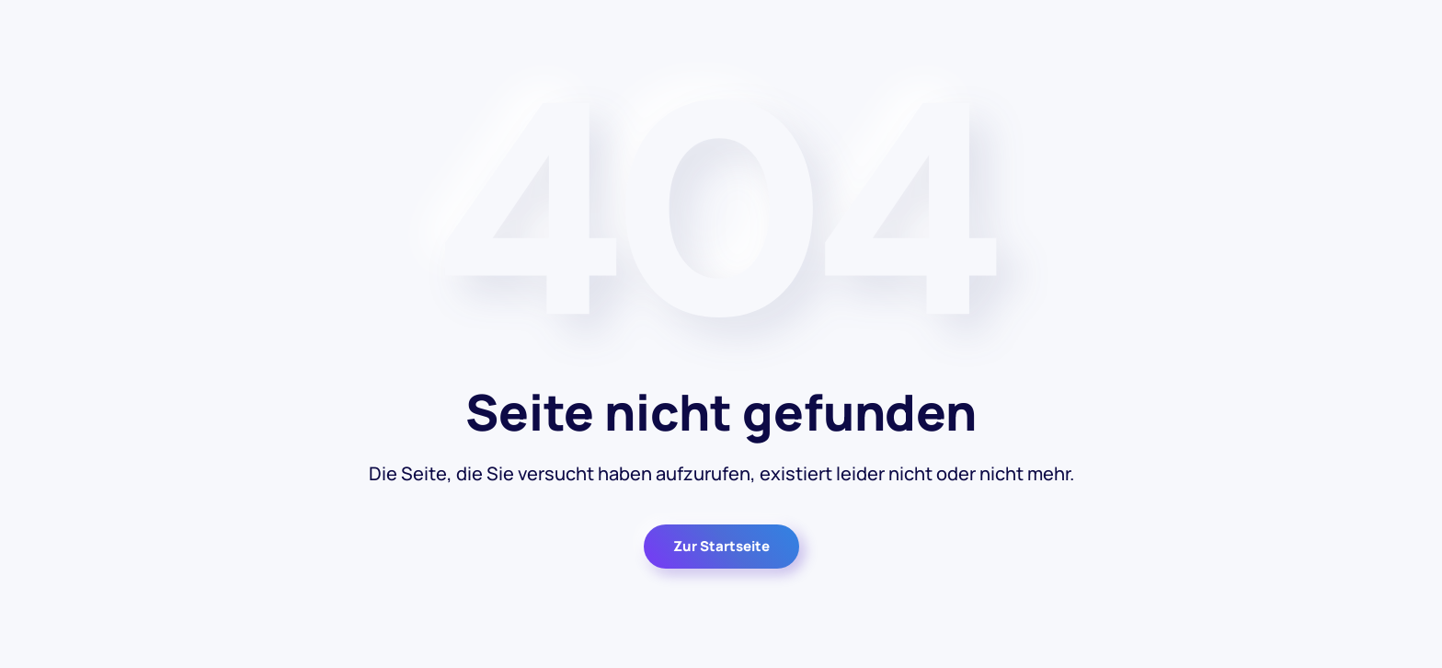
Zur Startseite (721, 546)
